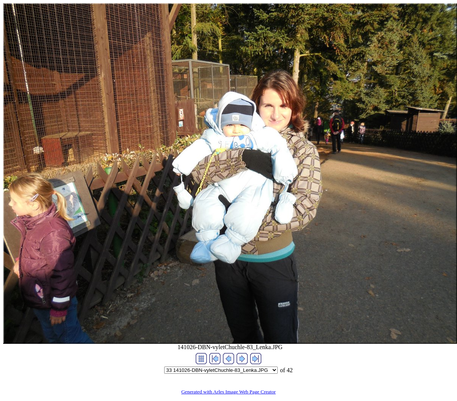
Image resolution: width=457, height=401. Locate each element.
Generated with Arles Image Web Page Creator (228, 392)
